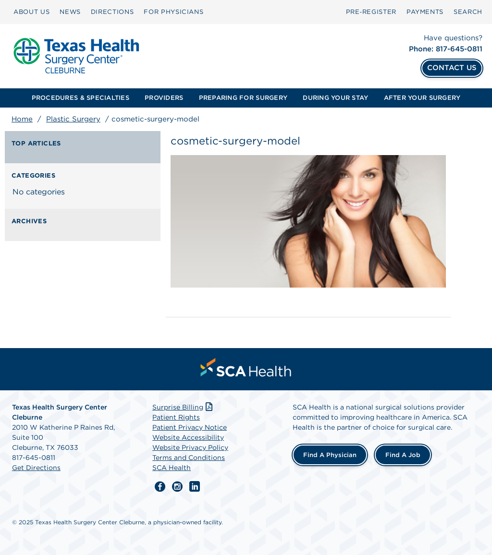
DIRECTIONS (112, 11)
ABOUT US (31, 11)
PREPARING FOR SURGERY (243, 97)
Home (22, 119)
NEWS (70, 11)
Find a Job (402, 454)
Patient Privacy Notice (189, 427)
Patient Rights (176, 417)
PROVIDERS (164, 97)
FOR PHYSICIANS (173, 11)
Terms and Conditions (188, 457)
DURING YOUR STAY (335, 97)
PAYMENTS (424, 11)
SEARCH (468, 11)
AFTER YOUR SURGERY (422, 97)
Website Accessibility (188, 437)
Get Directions (36, 467)
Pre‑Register (371, 11)
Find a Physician (330, 454)
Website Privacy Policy (190, 447)
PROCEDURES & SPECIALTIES (80, 97)
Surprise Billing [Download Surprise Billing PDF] (183, 407)
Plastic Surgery (73, 119)
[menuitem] (31, 12)
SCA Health (171, 467)
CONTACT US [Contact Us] (452, 67)
